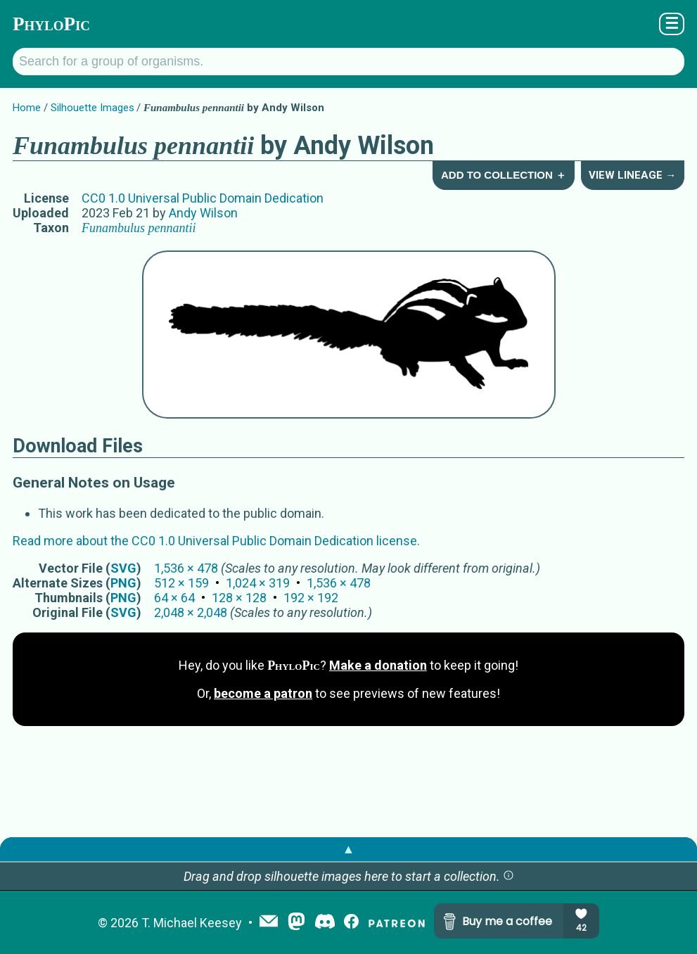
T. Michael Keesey (191, 922)
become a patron (263, 693)
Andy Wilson (203, 212)
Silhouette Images (92, 107)
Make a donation (378, 665)
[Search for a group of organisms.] (348, 61)
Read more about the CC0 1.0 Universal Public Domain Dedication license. (216, 540)
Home (27, 107)
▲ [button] (349, 848)
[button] (508, 876)
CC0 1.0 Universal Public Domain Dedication (203, 198)
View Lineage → (632, 175)
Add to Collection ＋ (503, 175)
